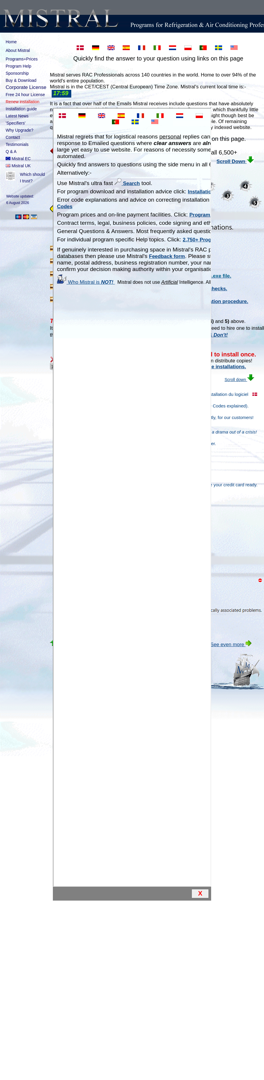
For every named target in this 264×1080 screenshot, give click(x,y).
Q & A (11, 151)
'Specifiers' (16, 123)
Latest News (17, 116)
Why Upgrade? (19, 130)
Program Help (18, 66)
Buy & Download (21, 80)
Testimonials (17, 144)
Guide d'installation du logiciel (215, 394)
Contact (13, 137)
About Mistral (26, 50)
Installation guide (21, 108)
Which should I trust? (26, 177)
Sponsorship (17, 73)
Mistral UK (18, 165)
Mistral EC (18, 158)
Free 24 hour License (25, 94)
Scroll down (225, 379)
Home (11, 41)
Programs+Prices (22, 59)
